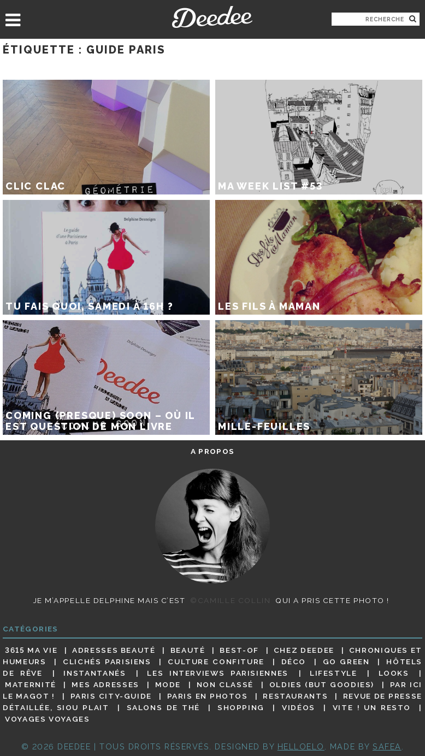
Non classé (225, 684)
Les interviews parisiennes (217, 673)
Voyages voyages (47, 719)
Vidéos (298, 707)
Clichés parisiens (107, 661)
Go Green (346, 661)
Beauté (187, 650)
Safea (387, 746)
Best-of (239, 650)
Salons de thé (163, 707)
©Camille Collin (230, 600)
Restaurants (295, 696)
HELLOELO (301, 746)
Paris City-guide (111, 696)
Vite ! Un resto (372, 707)
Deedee (212, 17)
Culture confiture (216, 661)
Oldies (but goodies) (321, 684)
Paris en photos (207, 696)
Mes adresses (105, 684)
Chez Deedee (304, 650)
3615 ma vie (31, 650)
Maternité (30, 684)
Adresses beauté (114, 650)
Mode (168, 684)
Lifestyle (333, 673)
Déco (293, 661)
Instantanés (94, 673)
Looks (394, 673)
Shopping (240, 707)
